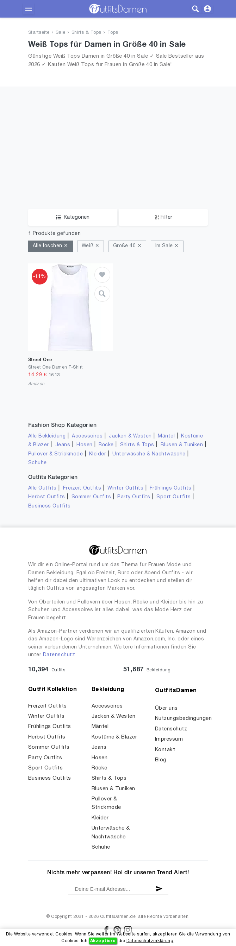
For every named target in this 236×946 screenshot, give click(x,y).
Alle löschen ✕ (50, 246)
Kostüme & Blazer (114, 737)
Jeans (62, 445)
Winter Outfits (125, 488)
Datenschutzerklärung (149, 941)
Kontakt (165, 749)
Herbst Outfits (46, 497)
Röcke (106, 445)
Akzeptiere (103, 941)
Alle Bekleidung (47, 436)
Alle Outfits (42, 488)
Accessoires (87, 436)
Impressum (169, 739)
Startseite (39, 33)
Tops (112, 33)
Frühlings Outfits (171, 488)
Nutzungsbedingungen (183, 718)
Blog (161, 760)
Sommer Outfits (91, 497)
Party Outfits (133, 497)
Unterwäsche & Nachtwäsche (149, 454)
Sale (61, 33)
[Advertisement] (118, 156)
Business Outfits (49, 506)
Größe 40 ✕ (127, 246)
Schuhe (37, 463)
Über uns (166, 708)
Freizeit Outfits (82, 488)
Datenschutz (59, 655)
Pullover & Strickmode (55, 454)
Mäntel (166, 436)
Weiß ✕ (90, 246)
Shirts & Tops (86, 33)
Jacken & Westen (130, 436)
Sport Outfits (173, 497)
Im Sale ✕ (167, 246)
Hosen (84, 445)
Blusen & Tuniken (182, 445)
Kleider (97, 454)
